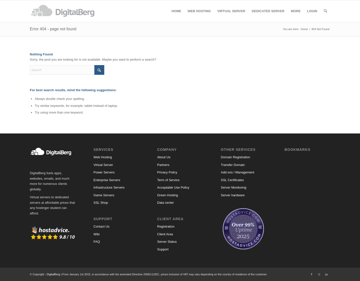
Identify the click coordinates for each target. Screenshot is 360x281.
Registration (165, 226)
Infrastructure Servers (109, 187)
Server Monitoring (234, 187)
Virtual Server (103, 165)
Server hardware (233, 195)
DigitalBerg (53, 274)
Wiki (97, 234)
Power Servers (104, 172)
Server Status (167, 241)
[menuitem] (176, 11)
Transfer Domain (233, 165)
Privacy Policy (167, 172)
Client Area (165, 234)
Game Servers (104, 195)
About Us (163, 157)
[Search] (325, 11)
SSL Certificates (232, 180)
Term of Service (168, 180)
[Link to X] (319, 274)
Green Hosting (167, 195)
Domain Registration (235, 157)
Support (163, 249)
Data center (165, 202)
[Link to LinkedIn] (326, 274)
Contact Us (101, 226)
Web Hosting (103, 157)
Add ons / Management (237, 172)
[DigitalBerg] (65, 11)
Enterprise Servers (107, 180)
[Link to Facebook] (311, 274)
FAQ (97, 241)
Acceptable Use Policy (173, 187)
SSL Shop (101, 202)
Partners (163, 165)
